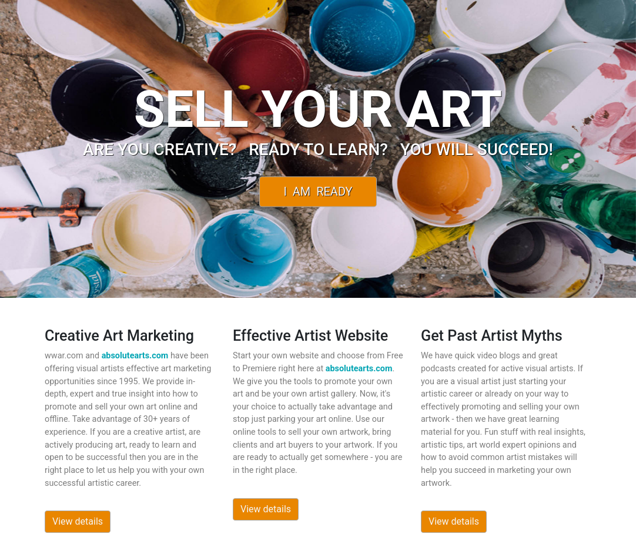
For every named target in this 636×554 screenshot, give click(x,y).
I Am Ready (317, 191)
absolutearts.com (135, 356)
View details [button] (77, 521)
